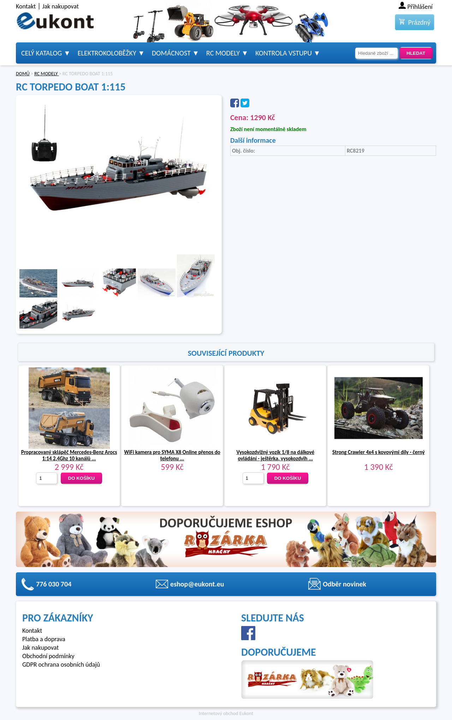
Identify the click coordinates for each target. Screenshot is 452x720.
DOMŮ (23, 74)
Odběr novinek (344, 584)
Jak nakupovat (60, 6)
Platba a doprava (43, 639)
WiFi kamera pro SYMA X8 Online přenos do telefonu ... (172, 455)
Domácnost (171, 53)
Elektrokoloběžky (107, 53)
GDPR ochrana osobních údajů (61, 664)
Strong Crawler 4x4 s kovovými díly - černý (378, 452)
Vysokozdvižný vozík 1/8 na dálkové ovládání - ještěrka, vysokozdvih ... (275, 455)
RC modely (223, 53)
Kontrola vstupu (283, 53)
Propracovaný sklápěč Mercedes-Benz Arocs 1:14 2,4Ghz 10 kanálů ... (69, 455)
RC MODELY (46, 74)
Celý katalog (41, 53)
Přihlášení (420, 7)
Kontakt (26, 6)
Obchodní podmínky (48, 656)
